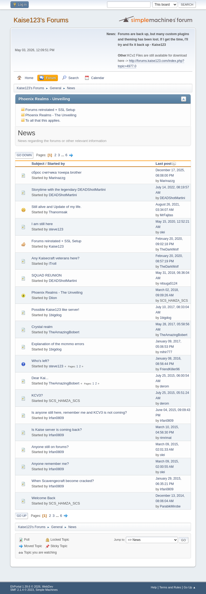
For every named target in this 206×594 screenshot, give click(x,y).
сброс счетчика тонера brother (56, 172)
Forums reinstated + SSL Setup (50, 110)
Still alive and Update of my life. (56, 207)
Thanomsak (58, 212)
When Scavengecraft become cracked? (62, 481)
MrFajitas (166, 215)
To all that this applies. (42, 120)
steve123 (56, 229)
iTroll (52, 263)
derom (164, 386)
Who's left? (40, 361)
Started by (56, 164)
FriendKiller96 (170, 369)
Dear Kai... (39, 378)
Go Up (21, 515)
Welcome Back (43, 498)
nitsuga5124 (168, 283)
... (63, 155)
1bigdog (55, 315)
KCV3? (37, 395)
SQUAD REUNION (46, 275)
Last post (166, 164)
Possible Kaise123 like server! (55, 310)
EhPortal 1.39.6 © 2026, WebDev (31, 586)
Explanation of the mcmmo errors (57, 344)
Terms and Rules (170, 587)
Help (154, 587)
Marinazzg (57, 178)
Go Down (24, 155)
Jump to (119, 539)
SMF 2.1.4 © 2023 (22, 589)
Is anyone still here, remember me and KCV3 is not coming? (79, 412)
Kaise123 (56, 246)
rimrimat (165, 438)
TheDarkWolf (169, 249)
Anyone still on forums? (50, 447)
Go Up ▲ (190, 587)
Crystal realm (42, 327)
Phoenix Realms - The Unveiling (50, 115)
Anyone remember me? (50, 464)
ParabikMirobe (170, 506)
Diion (53, 298)
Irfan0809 (56, 418)
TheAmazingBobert (64, 332)
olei (162, 232)
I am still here (42, 224)
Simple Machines (47, 589)
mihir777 (166, 352)
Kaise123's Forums (40, 20)
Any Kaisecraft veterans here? (55, 258)
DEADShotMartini (63, 195)
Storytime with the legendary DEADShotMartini (68, 190)
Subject (37, 164)
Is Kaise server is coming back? (56, 430)
